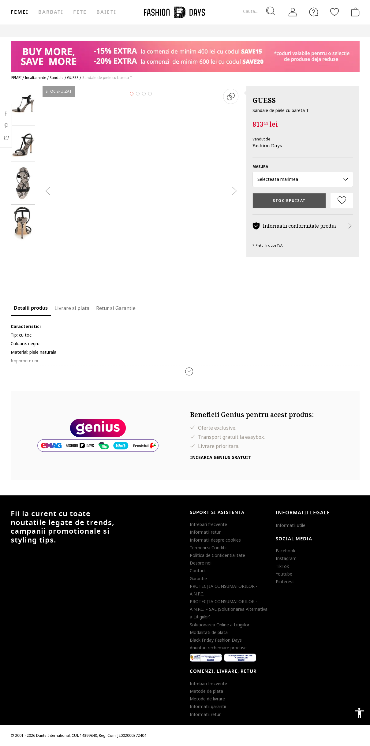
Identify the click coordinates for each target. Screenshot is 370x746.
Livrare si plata (71, 308)
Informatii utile (290, 525)
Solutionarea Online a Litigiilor (219, 625)
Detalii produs (31, 308)
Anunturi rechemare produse (218, 648)
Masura (260, 166)
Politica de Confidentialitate (217, 555)
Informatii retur (205, 532)
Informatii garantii (208, 706)
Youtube (284, 574)
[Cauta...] (259, 11)
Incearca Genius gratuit (220, 457)
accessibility (359, 713)
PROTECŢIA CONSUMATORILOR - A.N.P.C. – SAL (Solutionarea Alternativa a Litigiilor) (228, 609)
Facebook (285, 551)
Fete (80, 12)
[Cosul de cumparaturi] (354, 12)
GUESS (264, 100)
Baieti (106, 12)
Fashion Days (267, 145)
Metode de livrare (207, 699)
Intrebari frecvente (208, 524)
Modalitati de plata (209, 632)
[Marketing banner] (185, 54)
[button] (189, 371)
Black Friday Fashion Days (216, 640)
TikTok (282, 566)
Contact (198, 570)
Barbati (50, 12)
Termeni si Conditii (208, 547)
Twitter (6, 138)
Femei (19, 12)
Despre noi (200, 563)
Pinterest (285, 581)
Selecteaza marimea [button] (302, 179)
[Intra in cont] (293, 12)
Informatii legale (303, 513)
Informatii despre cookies (215, 540)
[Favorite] (334, 12)
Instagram (286, 558)
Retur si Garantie (116, 308)
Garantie (198, 578)
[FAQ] (313, 12)
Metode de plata (206, 691)
